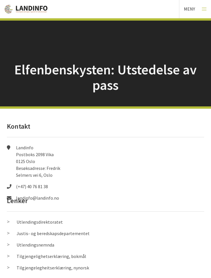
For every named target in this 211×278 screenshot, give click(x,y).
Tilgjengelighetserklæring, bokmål (51, 256)
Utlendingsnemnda (35, 245)
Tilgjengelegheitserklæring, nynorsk (53, 268)
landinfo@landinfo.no (37, 198)
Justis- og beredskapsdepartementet (53, 233)
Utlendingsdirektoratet (40, 222)
